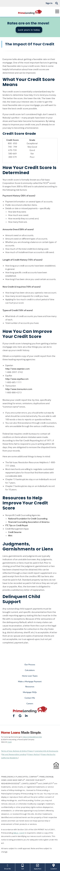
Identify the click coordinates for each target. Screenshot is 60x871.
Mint (10, 535)
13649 (9, 742)
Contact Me (30, 698)
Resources (29, 686)
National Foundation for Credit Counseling (27, 518)
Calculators (30, 670)
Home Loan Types (30, 676)
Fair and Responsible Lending (14, 754)
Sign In (49, 3)
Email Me (7, 866)
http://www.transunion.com (18, 389)
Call (22, 866)
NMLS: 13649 (19, 833)
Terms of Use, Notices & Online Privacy (17, 751)
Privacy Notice (33, 754)
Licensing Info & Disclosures (46, 751)
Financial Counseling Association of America (28, 522)
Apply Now (37, 866)
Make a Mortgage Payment (30, 681)
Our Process (30, 664)
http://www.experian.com (17, 368)
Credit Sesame (14, 532)
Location (53, 866)
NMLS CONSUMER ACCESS (32, 737)
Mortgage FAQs (30, 692)
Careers (29, 703)
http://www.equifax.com (16, 378)
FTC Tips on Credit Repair (16, 525)
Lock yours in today (29, 29)
